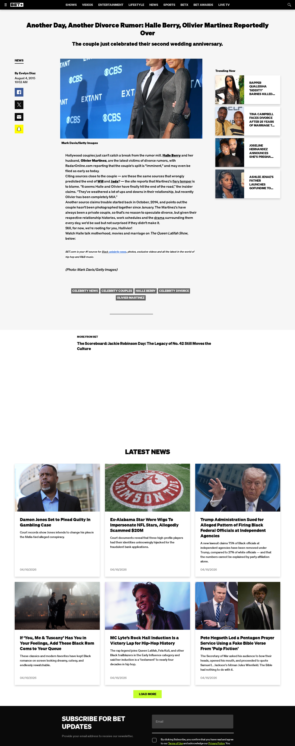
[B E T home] (16, 7)
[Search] (289, 4)
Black (105, 252)
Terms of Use (175, 743)
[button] (19, 92)
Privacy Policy (216, 743)
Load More (147, 694)
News (19, 60)
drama (159, 217)
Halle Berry (172, 155)
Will (100, 181)
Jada (114, 181)
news (117, 252)
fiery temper (182, 181)
